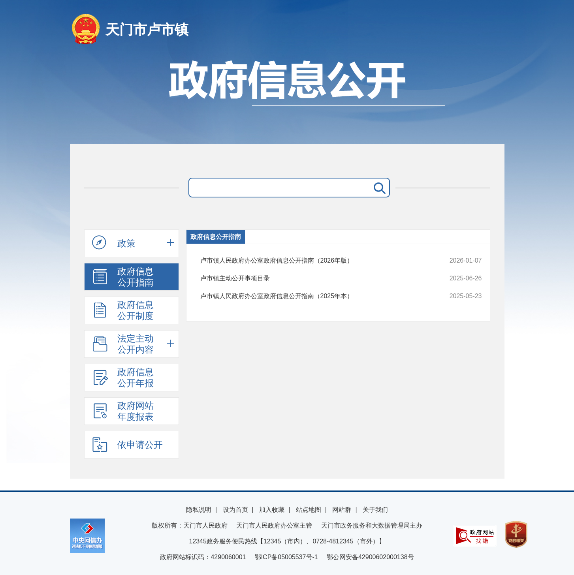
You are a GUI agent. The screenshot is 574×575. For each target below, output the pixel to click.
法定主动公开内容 (123, 344)
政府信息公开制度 (123, 310)
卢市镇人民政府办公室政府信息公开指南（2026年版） (314, 260)
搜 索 (378, 187)
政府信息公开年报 (123, 377)
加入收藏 (271, 509)
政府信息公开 (287, 97)
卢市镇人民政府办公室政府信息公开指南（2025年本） (314, 296)
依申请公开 (127, 444)
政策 (114, 243)
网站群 (341, 509)
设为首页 (235, 509)
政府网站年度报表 (123, 411)
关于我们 (375, 509)
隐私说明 (198, 509)
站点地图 (308, 509)
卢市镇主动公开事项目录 (314, 278)
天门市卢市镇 (146, 29)
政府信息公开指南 (123, 277)
